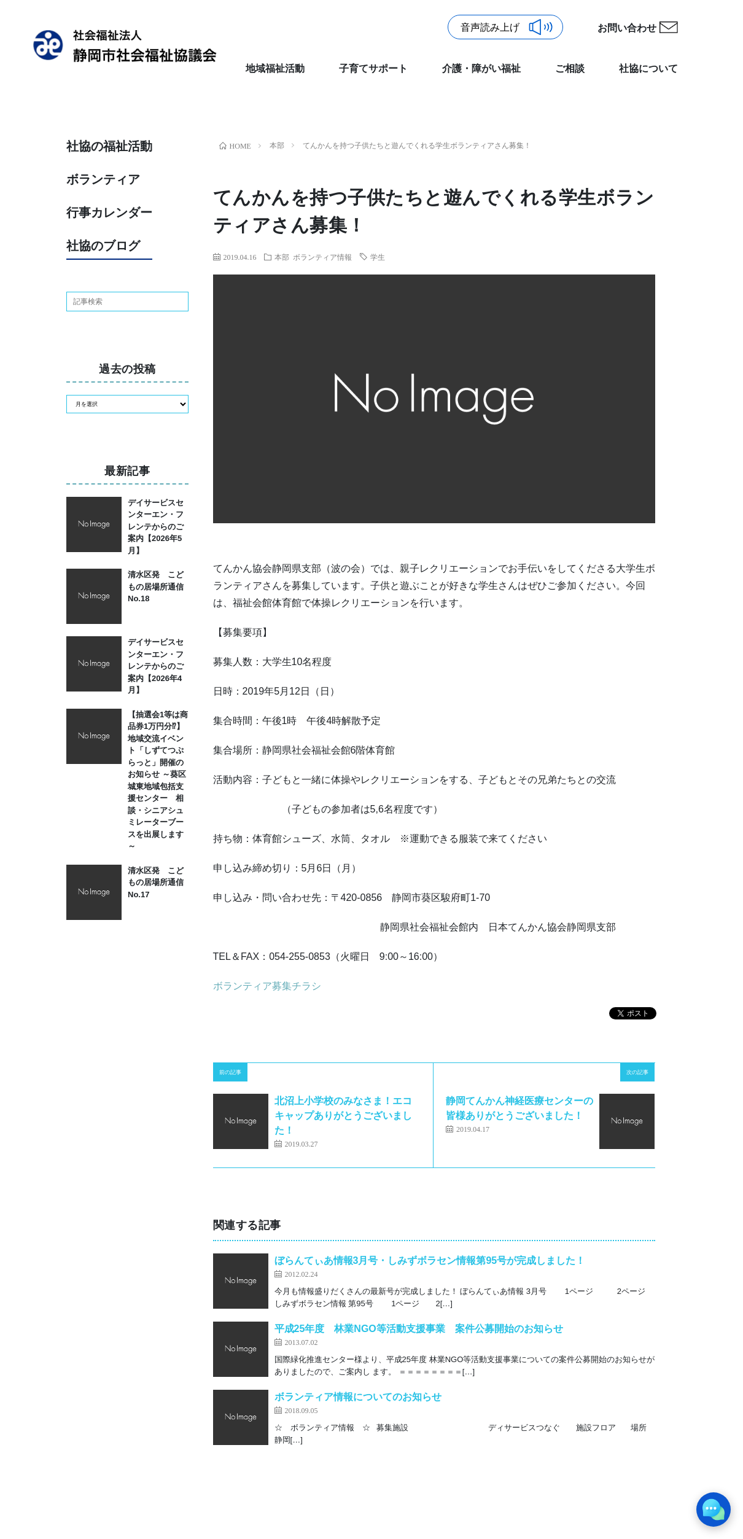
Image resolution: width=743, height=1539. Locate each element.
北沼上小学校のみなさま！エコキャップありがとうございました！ (343, 1116)
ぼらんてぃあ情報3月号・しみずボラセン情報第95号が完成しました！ (430, 1260)
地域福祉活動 (275, 68)
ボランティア (103, 179)
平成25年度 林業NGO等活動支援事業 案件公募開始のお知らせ (418, 1328)
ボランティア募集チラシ (267, 986)
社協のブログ (103, 245)
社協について (648, 68)
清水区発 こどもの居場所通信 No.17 (160, 882)
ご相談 (570, 68)
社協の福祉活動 (109, 146)
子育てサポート (373, 68)
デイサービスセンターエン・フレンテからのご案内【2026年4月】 (156, 666)
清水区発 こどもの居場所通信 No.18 (160, 586)
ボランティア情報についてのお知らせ (358, 1397)
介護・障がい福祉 (481, 68)
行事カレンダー (109, 212)
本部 (281, 256)
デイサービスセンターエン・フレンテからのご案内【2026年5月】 (156, 526)
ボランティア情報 (322, 256)
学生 (377, 256)
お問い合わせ (626, 28)
